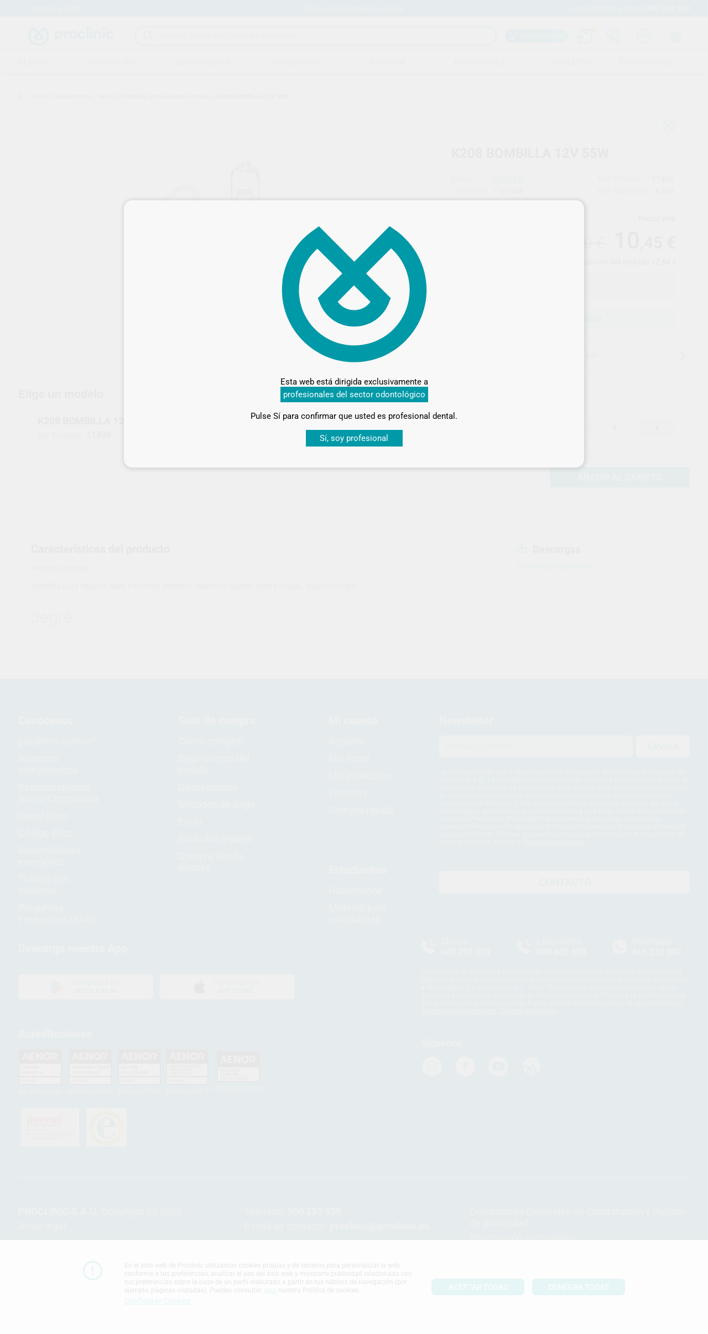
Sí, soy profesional (354, 438)
